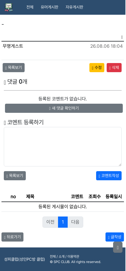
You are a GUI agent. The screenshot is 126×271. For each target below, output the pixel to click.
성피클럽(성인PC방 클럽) (24, 259)
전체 (29, 7)
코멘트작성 (109, 175)
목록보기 (13, 67)
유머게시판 (49, 7)
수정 (97, 67)
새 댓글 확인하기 (64, 108)
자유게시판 (74, 7)
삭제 (114, 67)
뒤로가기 (12, 236)
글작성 (114, 236)
